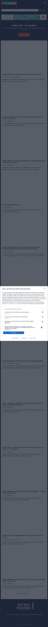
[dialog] (24, 313)
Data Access (24, 338)
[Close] (45, 289)
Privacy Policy (32, 338)
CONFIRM (13, 332)
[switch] (42, 312)
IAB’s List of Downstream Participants (13, 303)
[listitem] (24, 309)
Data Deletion (15, 338)
